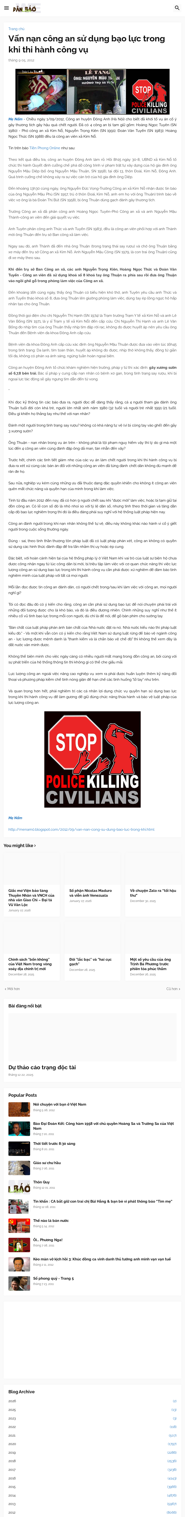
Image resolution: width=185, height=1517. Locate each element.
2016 (92, 1478)
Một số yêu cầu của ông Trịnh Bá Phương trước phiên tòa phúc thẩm (150, 964)
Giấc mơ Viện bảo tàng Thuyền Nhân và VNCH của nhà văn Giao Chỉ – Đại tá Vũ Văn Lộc (31, 897)
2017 (92, 1469)
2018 (92, 1461)
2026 (92, 1401)
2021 (92, 1435)
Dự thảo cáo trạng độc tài (42, 1067)
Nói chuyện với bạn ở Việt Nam (59, 1104)
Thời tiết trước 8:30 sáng (54, 1143)
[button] (6, 8)
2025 (92, 1409)
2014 (92, 1495)
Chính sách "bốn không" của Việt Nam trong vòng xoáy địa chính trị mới (30, 964)
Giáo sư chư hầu (47, 1163)
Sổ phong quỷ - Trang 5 (53, 1278)
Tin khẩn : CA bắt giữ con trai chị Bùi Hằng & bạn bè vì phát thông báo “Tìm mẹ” (102, 1201)
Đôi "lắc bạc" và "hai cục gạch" (90, 961)
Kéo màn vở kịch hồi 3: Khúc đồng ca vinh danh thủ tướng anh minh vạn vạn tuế (102, 1259)
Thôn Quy (41, 1182)
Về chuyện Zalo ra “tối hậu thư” (153, 893)
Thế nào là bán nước (51, 1221)
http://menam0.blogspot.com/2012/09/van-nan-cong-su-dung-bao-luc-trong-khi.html (81, 829)
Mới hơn (13, 989)
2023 (92, 1418)
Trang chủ (16, 29)
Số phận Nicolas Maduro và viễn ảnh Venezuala (90, 893)
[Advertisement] (92, 1340)
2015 (92, 1487)
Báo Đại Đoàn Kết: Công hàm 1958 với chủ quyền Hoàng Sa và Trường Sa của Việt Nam (103, 1126)
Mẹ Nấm (16, 119)
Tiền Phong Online (44, 148)
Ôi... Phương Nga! (48, 1240)
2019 (92, 1452)
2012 (92, 1512)
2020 (92, 1444)
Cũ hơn (172, 989)
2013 (92, 1504)
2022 (92, 1427)
